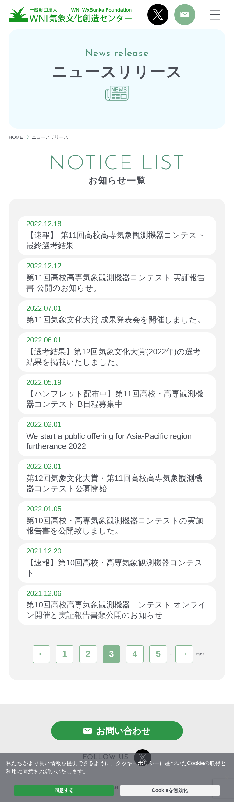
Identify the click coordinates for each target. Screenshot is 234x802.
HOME (16, 137)
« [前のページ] (41, 654)
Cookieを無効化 (170, 790)
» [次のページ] (184, 654)
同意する (64, 790)
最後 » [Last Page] (200, 654)
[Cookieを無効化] (226, 778)
